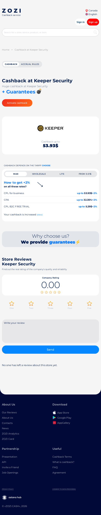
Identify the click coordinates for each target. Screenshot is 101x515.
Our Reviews (9, 412)
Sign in (81, 22)
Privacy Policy (7, 489)
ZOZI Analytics (10, 433)
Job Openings (10, 472)
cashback (11, 64)
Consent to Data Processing (64, 489)
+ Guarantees (18, 92)
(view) (40, 214)
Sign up (93, 22)
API (4, 462)
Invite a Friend (10, 467)
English (91, 14)
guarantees (62, 242)
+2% (94, 193)
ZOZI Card (8, 438)
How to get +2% (17, 184)
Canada (91, 10)
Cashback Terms (62, 456)
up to (80, 193)
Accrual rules (30, 64)
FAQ (55, 467)
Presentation (9, 456)
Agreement (59, 472)
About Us (7, 417)
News (5, 428)
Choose (46, 165)
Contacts (7, 423)
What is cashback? (63, 462)
